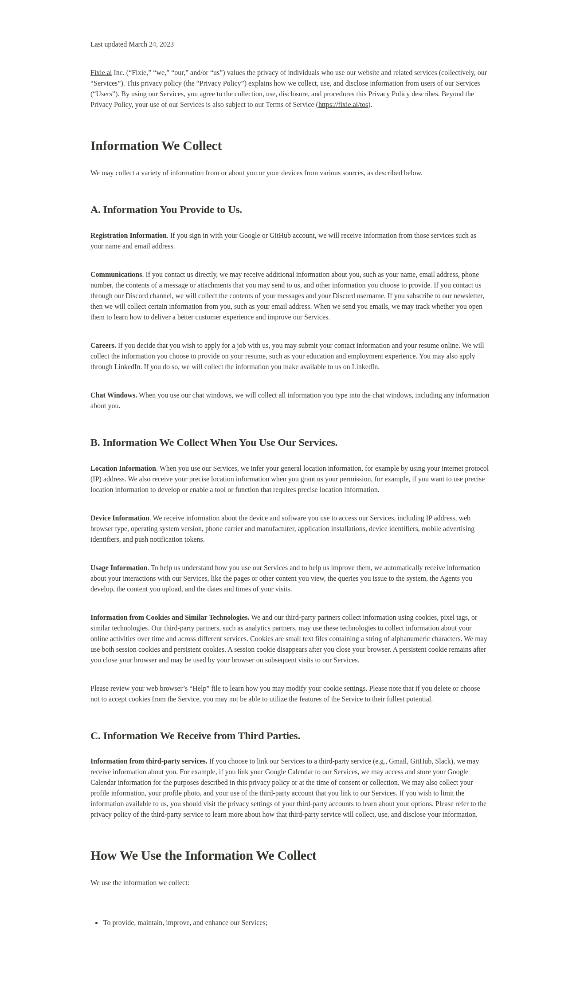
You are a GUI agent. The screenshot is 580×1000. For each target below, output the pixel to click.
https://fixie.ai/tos (343, 104)
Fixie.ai (101, 72)
